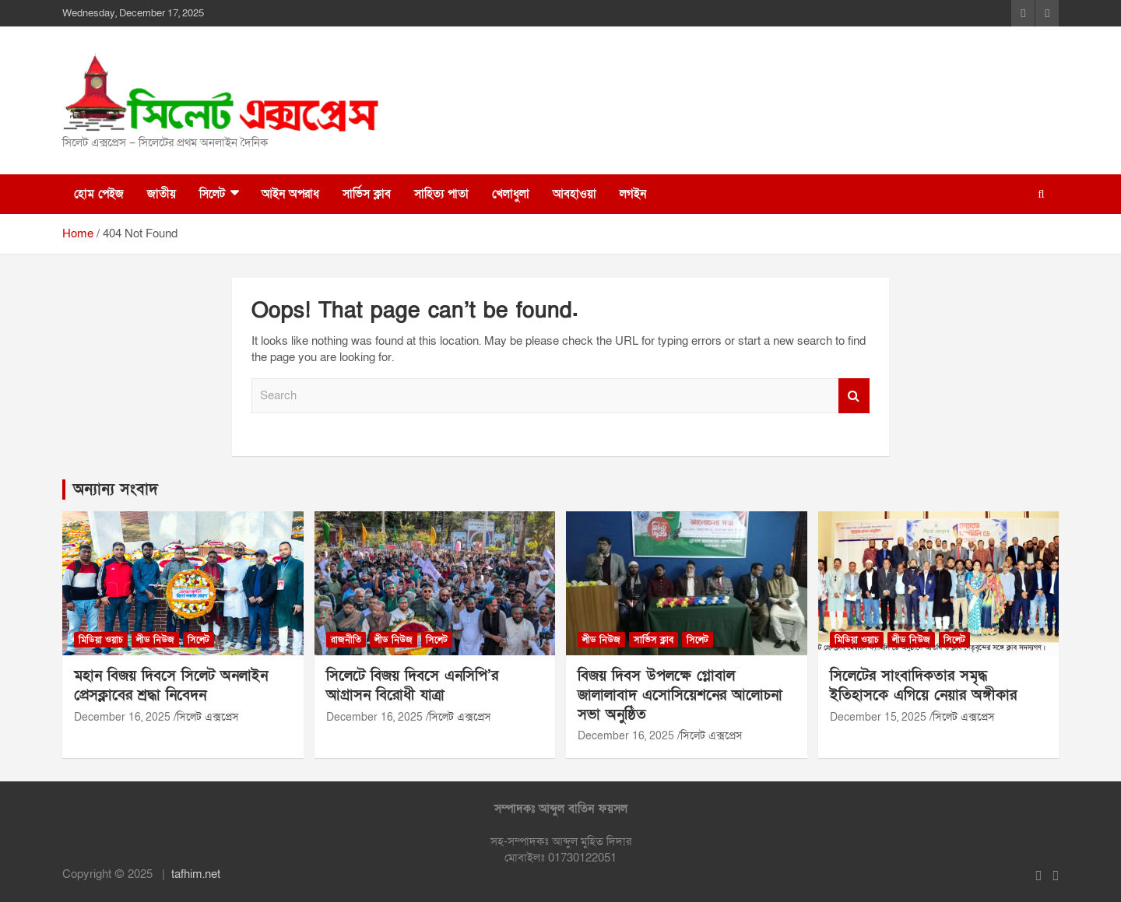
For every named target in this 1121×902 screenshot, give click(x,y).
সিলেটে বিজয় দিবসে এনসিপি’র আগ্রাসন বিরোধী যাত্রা (412, 685)
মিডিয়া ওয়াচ (101, 640)
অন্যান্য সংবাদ (115, 489)
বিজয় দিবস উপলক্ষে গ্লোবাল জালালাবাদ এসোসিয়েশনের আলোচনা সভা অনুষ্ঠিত (680, 695)
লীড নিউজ (155, 640)
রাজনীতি (346, 640)
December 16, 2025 (122, 717)
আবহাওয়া (574, 194)
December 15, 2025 (878, 717)
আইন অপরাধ (290, 194)
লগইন (633, 194)
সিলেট (212, 194)
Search (854, 395)
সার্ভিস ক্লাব (367, 194)
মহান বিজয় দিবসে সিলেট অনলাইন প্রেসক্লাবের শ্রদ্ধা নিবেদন (171, 685)
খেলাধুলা (510, 194)
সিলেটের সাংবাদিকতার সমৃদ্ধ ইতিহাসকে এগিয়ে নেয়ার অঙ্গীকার (923, 685)
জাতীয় (161, 194)
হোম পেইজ (99, 194)
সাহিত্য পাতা (441, 194)
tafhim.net (195, 874)
